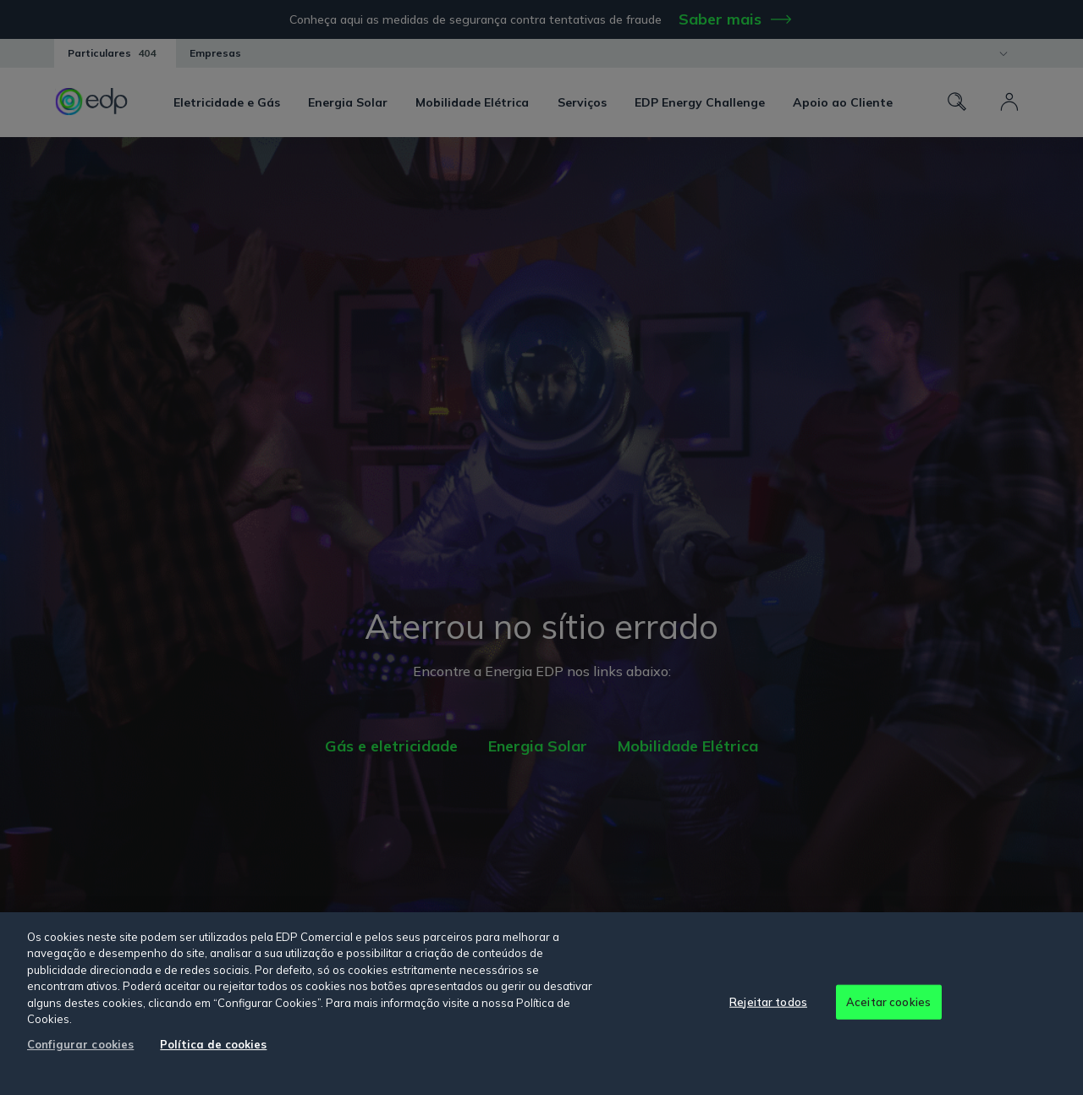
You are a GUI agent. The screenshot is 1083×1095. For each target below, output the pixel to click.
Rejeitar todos (768, 1001)
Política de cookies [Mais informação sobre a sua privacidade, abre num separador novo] (213, 1044)
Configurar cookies (80, 1044)
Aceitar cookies (888, 1001)
